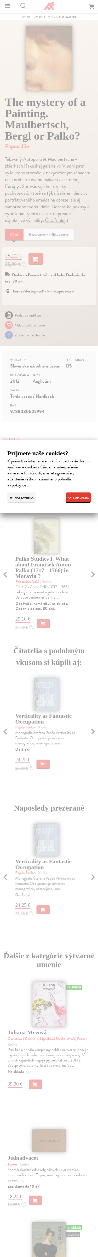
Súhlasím (78, 497)
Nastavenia (21, 497)
